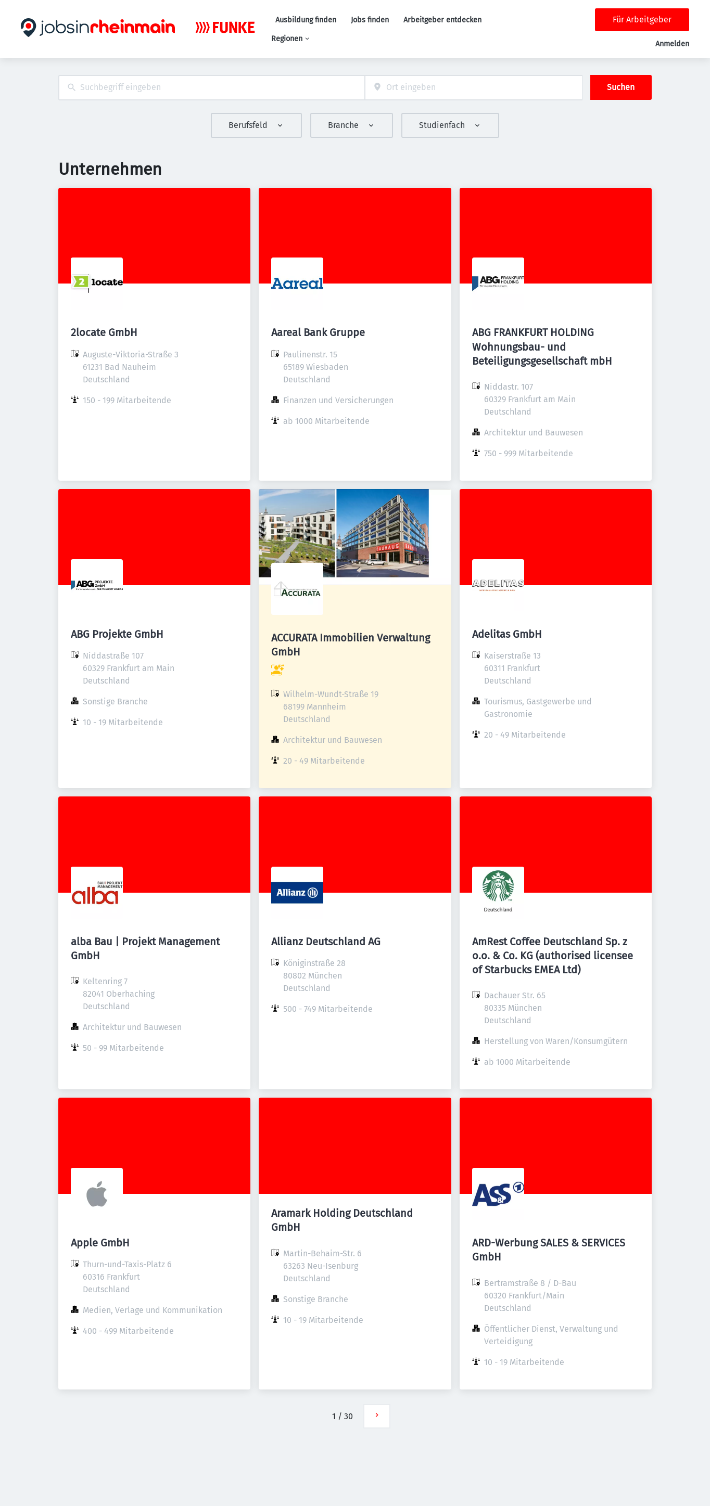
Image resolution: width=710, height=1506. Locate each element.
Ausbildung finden (305, 20)
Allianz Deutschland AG (326, 941)
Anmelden (672, 44)
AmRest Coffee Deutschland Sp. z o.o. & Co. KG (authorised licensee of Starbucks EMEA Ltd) (552, 955)
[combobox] (211, 87)
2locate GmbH (104, 332)
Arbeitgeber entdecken (442, 20)
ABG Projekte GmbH (117, 634)
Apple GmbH (100, 1243)
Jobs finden (370, 20)
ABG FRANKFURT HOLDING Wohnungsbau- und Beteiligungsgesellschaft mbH (542, 346)
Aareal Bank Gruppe (318, 332)
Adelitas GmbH (507, 634)
